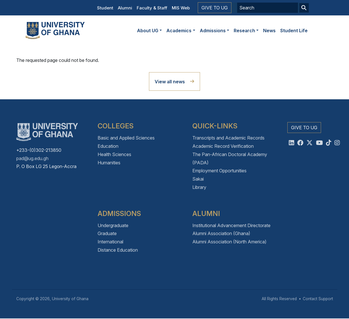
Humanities (109, 162)
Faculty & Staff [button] (152, 8)
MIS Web (181, 8)
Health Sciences (114, 154)
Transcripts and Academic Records (228, 138)
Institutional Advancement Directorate (231, 225)
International (110, 242)
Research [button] (244, 30)
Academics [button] (178, 30)
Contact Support (318, 298)
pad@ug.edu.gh (32, 158)
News (269, 30)
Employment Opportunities (219, 170)
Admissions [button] (213, 30)
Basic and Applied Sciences (126, 138)
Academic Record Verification (223, 146)
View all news (170, 81)
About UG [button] (147, 30)
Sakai (198, 179)
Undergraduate (113, 225)
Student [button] (105, 8)
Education (108, 146)
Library (199, 187)
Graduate (107, 233)
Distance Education (118, 250)
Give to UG (214, 8)
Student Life (294, 30)
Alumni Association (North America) (229, 242)
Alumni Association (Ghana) (221, 233)
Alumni (125, 8)
